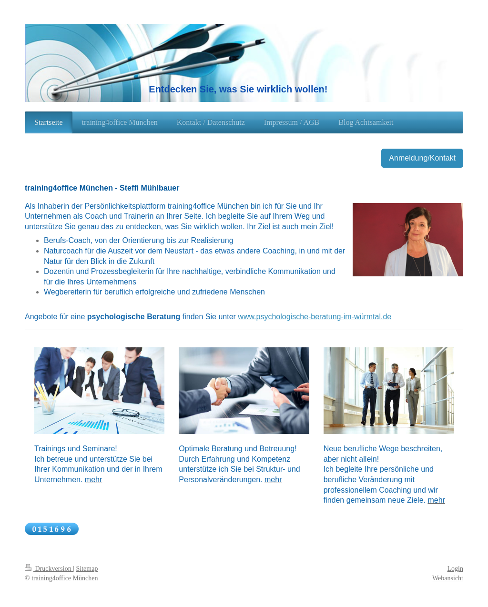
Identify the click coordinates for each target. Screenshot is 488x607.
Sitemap (87, 568)
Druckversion (49, 568)
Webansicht (447, 578)
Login (455, 568)
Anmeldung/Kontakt (422, 158)
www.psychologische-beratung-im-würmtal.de (314, 317)
